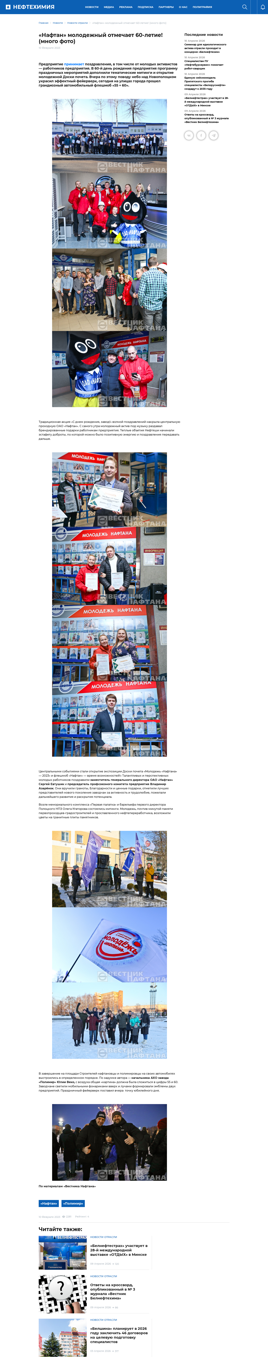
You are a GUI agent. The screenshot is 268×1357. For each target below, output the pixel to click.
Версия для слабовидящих (179, 1337)
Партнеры (166, 7)
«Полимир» (75, 1203)
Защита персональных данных (91, 1337)
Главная (44, 23)
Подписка (146, 7)
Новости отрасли (80, 23)
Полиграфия (203, 7)
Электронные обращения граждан (117, 1337)
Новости (92, 7)
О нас (184, 7)
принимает (74, 64)
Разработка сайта (204, 1351)
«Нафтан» (49, 1203)
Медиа (110, 7)
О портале (41, 1337)
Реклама (126, 7)
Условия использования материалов (60, 1337)
